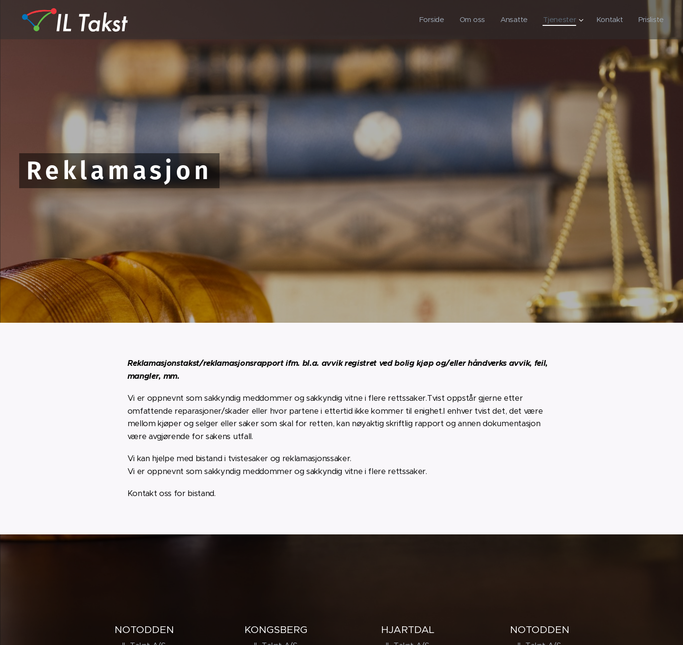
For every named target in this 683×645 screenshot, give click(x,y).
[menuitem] (429, 20)
